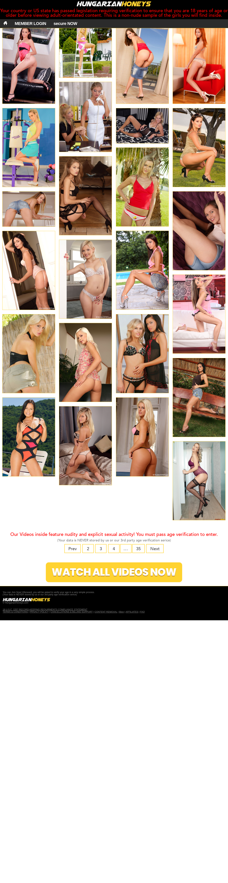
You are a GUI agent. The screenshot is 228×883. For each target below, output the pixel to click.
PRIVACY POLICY (39, 611)
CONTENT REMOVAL (106, 611)
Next (151, 548)
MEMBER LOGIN (30, 23)
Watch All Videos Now (114, 571)
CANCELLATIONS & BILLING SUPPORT (71, 611)
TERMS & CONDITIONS (15, 611)
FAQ (142, 611)
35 (136, 548)
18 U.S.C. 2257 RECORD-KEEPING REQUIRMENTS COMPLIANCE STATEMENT (45, 609)
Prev (76, 548)
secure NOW (65, 23)
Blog (121, 611)
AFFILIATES (132, 611)
